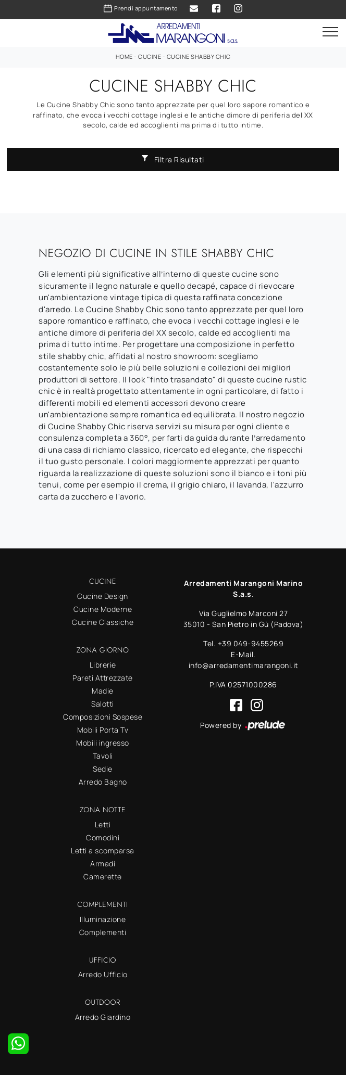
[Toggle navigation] (330, 32)
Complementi (103, 932)
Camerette (102, 876)
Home (124, 56)
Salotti (102, 704)
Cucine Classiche (102, 622)
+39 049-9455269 (251, 643)
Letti (103, 824)
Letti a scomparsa (102, 850)
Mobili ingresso (102, 743)
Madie (103, 691)
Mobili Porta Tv (103, 730)
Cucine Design (102, 596)
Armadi (102, 863)
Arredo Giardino (103, 1017)
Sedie (103, 769)
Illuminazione (103, 919)
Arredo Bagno (103, 782)
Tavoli (103, 756)
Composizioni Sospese (102, 717)
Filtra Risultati (173, 159)
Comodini (102, 837)
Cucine (149, 56)
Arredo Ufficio (103, 974)
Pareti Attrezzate (102, 678)
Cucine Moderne (102, 609)
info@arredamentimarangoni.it (244, 665)
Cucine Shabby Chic (199, 56)
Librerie (103, 665)
